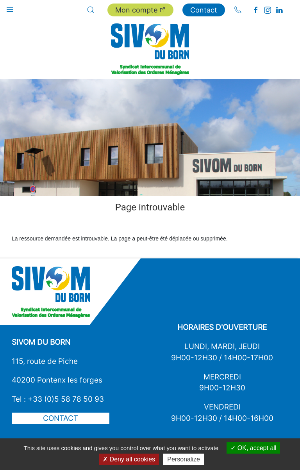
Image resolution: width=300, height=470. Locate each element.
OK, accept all (253, 448)
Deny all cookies (129, 459)
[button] (10, 8)
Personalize (183, 459)
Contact (203, 10)
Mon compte (140, 10)
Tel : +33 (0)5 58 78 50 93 (58, 399)
